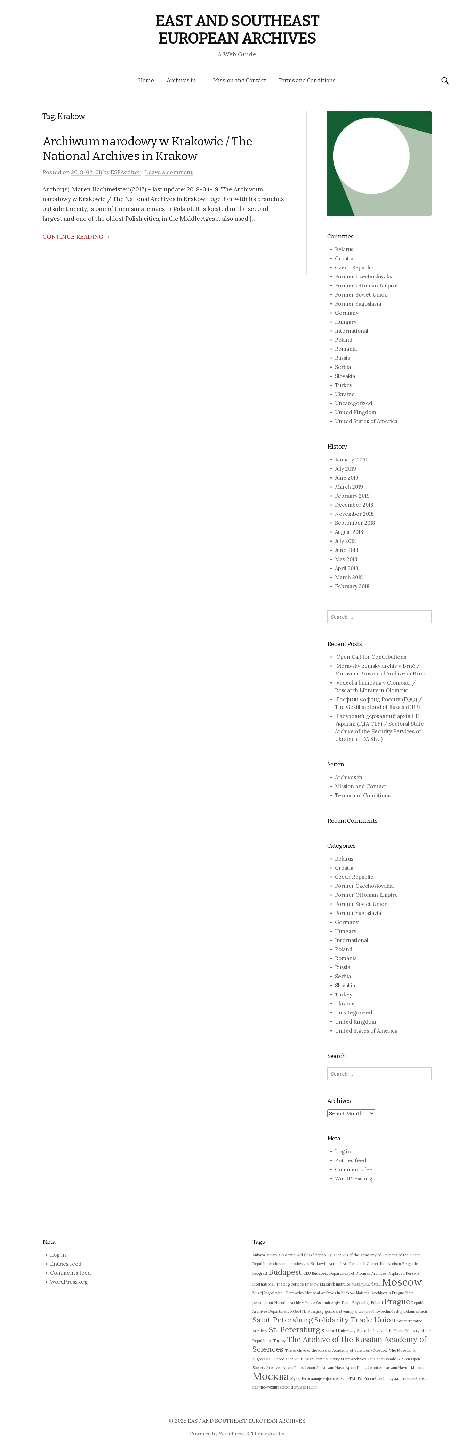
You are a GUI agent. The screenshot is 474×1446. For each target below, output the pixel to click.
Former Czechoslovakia (364, 276)
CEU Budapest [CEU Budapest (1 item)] (315, 1273)
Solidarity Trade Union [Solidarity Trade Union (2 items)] (354, 1320)
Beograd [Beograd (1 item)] (259, 1273)
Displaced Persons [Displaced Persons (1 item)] (403, 1273)
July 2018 (345, 541)
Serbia (343, 367)
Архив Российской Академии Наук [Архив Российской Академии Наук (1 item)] (313, 1367)
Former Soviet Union (361, 294)
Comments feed (355, 1169)
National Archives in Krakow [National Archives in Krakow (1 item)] (330, 1292)
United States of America (366, 421)
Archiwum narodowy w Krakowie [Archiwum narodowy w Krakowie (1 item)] (298, 1263)
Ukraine (345, 394)
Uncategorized (353, 403)
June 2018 (346, 550)
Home (146, 80)
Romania (346, 349)
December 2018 (354, 504)
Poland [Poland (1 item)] (377, 1302)
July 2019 (345, 468)
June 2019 (347, 477)
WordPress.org (353, 1178)
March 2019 (349, 486)
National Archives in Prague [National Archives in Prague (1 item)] (380, 1292)
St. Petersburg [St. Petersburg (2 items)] (294, 1329)
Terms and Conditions (307, 80)
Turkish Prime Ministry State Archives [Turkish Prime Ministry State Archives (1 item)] (333, 1359)
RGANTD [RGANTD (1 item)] (298, 1311)
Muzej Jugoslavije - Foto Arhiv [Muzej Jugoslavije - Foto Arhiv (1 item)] (278, 1292)
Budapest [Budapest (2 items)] (285, 1272)
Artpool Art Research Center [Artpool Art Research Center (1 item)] (354, 1263)
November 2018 (354, 514)
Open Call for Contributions (371, 657)
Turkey (343, 385)
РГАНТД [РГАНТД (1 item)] (355, 1378)
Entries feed (350, 1160)
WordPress (232, 1433)
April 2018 (346, 568)
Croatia (344, 258)
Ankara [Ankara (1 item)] (258, 1255)
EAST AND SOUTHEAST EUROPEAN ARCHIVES (237, 29)
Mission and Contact (239, 80)
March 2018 (349, 577)
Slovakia (345, 376)
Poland (343, 340)
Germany (347, 312)
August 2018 (349, 532)
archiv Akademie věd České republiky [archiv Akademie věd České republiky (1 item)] (299, 1255)
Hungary (345, 321)
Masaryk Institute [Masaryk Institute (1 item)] (335, 1284)
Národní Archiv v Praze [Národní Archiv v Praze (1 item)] (294, 1302)
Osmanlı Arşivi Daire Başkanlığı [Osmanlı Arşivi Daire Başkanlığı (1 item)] (343, 1302)
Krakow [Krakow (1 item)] (312, 1284)
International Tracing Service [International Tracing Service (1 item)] (278, 1284)
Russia (342, 358)
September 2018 (355, 523)
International (351, 330)
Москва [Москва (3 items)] (270, 1376)
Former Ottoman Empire (366, 285)
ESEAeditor (126, 171)
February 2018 (352, 586)
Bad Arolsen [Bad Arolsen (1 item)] (390, 1263)
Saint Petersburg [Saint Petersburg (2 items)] (282, 1320)
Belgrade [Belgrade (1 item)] (410, 1263)
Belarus (344, 249)
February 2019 (352, 495)
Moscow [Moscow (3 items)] (402, 1281)
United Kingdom (355, 412)
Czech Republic (354, 267)
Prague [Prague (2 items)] (397, 1301)
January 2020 (351, 459)
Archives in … (184, 80)
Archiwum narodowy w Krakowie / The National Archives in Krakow (147, 148)
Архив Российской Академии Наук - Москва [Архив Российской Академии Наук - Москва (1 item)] (385, 1367)
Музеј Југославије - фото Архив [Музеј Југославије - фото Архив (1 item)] (318, 1378)
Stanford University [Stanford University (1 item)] (339, 1330)
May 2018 (346, 559)
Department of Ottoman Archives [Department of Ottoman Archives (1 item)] (357, 1273)
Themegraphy (267, 1433)
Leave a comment (169, 171)
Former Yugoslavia (358, 303)
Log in (343, 1151)
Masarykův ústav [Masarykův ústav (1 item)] (366, 1284)
